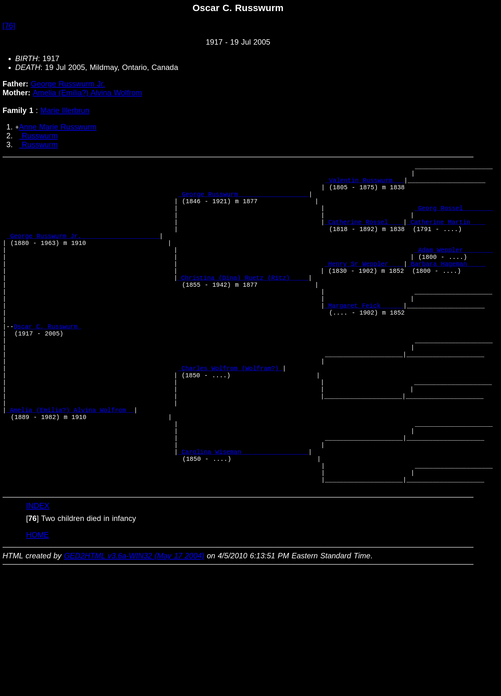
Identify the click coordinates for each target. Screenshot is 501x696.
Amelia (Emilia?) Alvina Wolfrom (87, 92)
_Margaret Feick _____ (364, 338)
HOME (37, 609)
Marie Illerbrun (65, 110)
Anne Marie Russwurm (58, 126)
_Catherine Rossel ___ (364, 236)
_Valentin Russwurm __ (364, 184)
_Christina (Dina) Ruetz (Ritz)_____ (242, 304)
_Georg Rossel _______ (454, 219)
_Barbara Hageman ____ (446, 287)
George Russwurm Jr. (68, 83)
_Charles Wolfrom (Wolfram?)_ (230, 415)
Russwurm (38, 135)
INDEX (37, 580)
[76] (9, 25)
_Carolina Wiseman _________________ (243, 518)
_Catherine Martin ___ (446, 236)
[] (32, 592)
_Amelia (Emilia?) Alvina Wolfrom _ (70, 466)
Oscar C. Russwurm (47, 364)
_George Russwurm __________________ (243, 202)
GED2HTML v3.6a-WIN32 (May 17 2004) (134, 630)
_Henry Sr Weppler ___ (364, 287)
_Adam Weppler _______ (454, 270)
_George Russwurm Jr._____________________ (83, 253)
